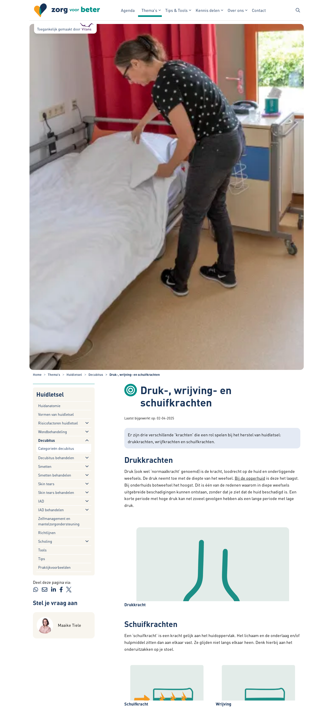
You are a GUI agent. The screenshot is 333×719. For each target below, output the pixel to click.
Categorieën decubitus (56, 448)
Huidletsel (50, 394)
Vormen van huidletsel (56, 414)
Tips (41, 558)
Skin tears (46, 483)
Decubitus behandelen (56, 457)
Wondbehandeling (52, 431)
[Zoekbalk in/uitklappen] (297, 10)
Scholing (45, 541)
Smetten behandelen (54, 475)
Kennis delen (208, 10)
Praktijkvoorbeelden (54, 567)
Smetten (44, 466)
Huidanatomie (49, 405)
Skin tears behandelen (56, 492)
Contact (259, 10)
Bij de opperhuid (250, 478)
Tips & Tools (176, 10)
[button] (212, 558)
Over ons (236, 10)
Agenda (128, 10)
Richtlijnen (47, 532)
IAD (41, 501)
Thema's (149, 10)
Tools (42, 550)
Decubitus (46, 440)
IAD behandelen (51, 509)
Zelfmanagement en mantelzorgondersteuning (59, 521)
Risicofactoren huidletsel (58, 423)
